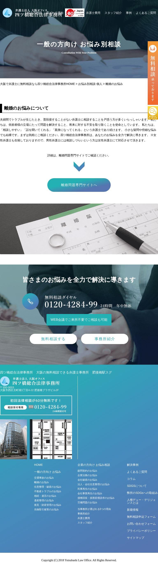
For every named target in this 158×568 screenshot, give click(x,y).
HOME (38, 464)
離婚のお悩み (41, 482)
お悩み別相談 (33, 12)
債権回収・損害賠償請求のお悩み (96, 498)
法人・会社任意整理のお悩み (94, 484)
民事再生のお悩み (87, 489)
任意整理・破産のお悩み (47, 487)
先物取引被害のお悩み (46, 509)
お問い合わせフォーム (141, 523)
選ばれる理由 (54, 12)
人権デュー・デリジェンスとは (141, 501)
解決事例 (132, 464)
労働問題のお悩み (87, 502)
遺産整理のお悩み (44, 500)
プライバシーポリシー (141, 530)
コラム (131, 478)
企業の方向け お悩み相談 (94, 464)
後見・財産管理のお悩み (47, 505)
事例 (129, 12)
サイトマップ (135, 537)
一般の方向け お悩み (47, 471)
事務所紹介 (74, 12)
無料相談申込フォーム (141, 516)
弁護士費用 (93, 12)
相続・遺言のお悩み (45, 496)
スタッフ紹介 (113, 12)
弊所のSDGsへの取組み (142, 492)
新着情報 (132, 509)
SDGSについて (137, 485)
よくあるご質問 (146, 12)
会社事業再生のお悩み (90, 493)
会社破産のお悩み (87, 480)
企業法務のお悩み (87, 475)
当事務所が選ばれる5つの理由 (94, 509)
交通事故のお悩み (44, 478)
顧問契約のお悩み (87, 471)
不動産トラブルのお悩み (47, 491)
